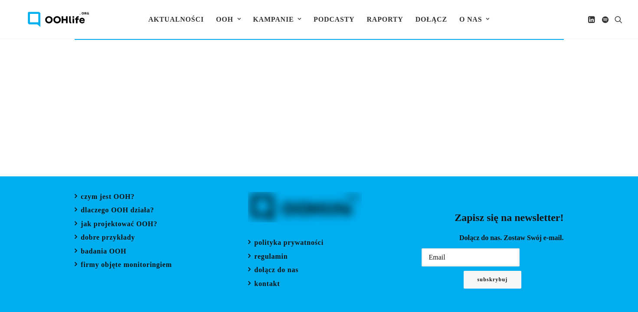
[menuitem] (176, 19)
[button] (592, 19)
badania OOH (103, 252)
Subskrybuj (492, 279)
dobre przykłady (108, 238)
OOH (228, 19)
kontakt (267, 284)
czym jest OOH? (107, 197)
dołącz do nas (276, 271)
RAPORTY (384, 19)
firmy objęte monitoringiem (126, 265)
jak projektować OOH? (119, 225)
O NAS (474, 19)
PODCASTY (334, 19)
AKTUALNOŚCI (176, 19)
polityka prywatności (289, 243)
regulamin (271, 257)
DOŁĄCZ (431, 19)
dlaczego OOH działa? (117, 211)
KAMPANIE (277, 19)
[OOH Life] (46, 19)
